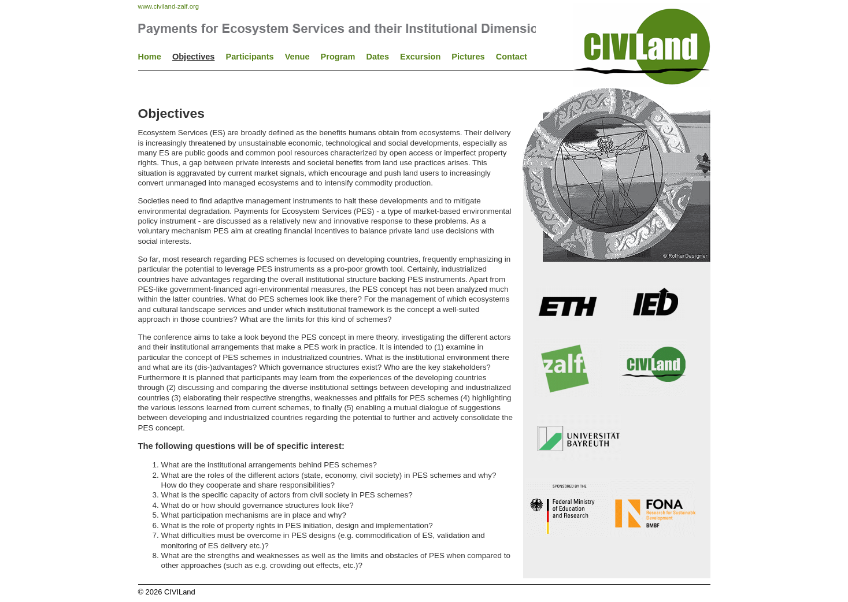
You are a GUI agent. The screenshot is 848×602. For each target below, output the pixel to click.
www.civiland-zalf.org (168, 6)
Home (149, 56)
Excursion (420, 56)
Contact (511, 56)
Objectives (193, 56)
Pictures (467, 56)
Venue (297, 56)
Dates (377, 56)
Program (338, 56)
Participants (249, 56)
